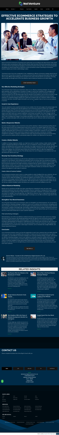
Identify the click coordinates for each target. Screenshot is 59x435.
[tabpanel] (29, 378)
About (7, 9)
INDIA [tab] (7, 368)
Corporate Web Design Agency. (9, 433)
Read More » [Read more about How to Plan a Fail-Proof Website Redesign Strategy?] (39, 291)
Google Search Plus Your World (45, 315)
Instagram (14, 416)
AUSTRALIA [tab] (52, 368)
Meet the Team (15, 397)
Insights (35, 9)
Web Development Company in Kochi (10, 422)
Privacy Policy (37, 399)
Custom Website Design (5, 406)
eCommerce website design (19, 119)
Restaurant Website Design (27, 411)
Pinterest (25, 416)
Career (41, 9)
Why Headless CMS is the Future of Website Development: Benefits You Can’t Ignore (17, 317)
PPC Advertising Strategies (16, 409)
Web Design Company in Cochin (30, 422)
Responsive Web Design (16, 406)
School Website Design (38, 409)
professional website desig (26, 100)
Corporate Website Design (40, 422)
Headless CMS (15, 399)
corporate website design (35, 152)
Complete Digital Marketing (6, 409)
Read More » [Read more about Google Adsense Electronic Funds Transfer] (10, 311)
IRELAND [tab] (29, 368)
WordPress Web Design (27, 406)
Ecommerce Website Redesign (50, 422)
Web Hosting (4, 399)
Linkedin (36, 416)
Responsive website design (43, 168)
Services (15, 9)
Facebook (3, 416)
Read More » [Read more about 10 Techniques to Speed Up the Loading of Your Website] (39, 311)
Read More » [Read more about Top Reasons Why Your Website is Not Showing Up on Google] (10, 288)
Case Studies (29, 9)
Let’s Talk (47, 9)
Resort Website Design (16, 411)
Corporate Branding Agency (20, 422)
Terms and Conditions (27, 399)
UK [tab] (40, 368)
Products (22, 9)
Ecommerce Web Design (38, 406)
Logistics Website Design (5, 411)
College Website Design (27, 409)
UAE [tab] (18, 368)
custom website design (13, 136)
